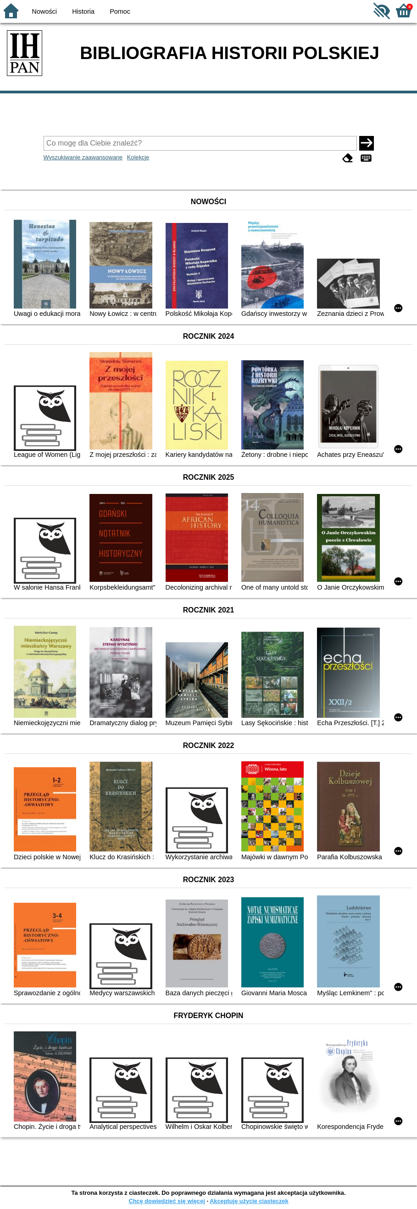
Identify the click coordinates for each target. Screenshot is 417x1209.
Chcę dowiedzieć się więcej (166, 1201)
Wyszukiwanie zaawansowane (83, 157)
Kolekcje (138, 157)
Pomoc (120, 11)
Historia (83, 11)
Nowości (44, 11)
